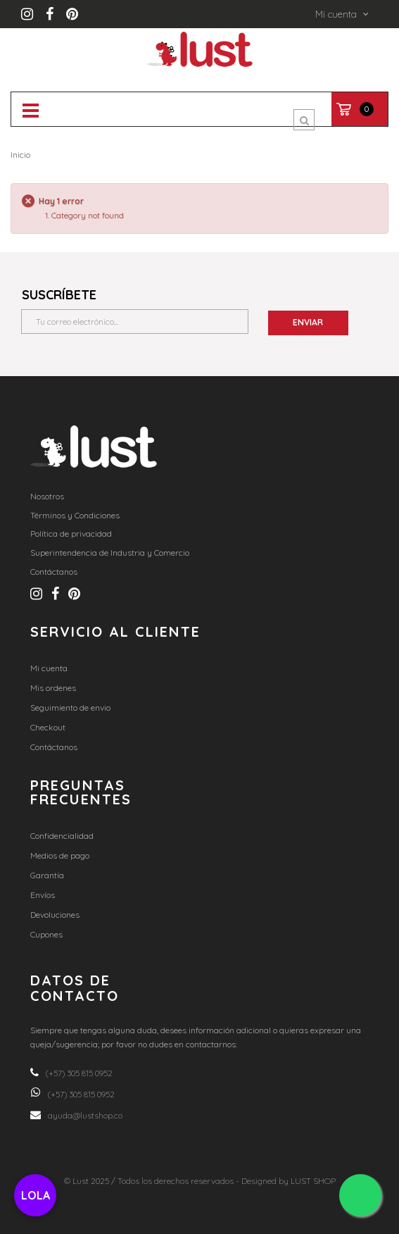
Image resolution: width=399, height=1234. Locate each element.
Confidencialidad (62, 835)
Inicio (20, 154)
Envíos (42, 895)
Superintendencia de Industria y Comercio (109, 552)
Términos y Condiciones (75, 515)
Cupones (46, 934)
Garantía (47, 875)
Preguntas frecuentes (81, 792)
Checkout (47, 727)
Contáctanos (53, 571)
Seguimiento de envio (70, 707)
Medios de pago (59, 855)
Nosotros (47, 496)
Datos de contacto (74, 987)
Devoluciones (55, 914)
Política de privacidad (71, 533)
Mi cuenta (49, 668)
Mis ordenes (53, 688)
